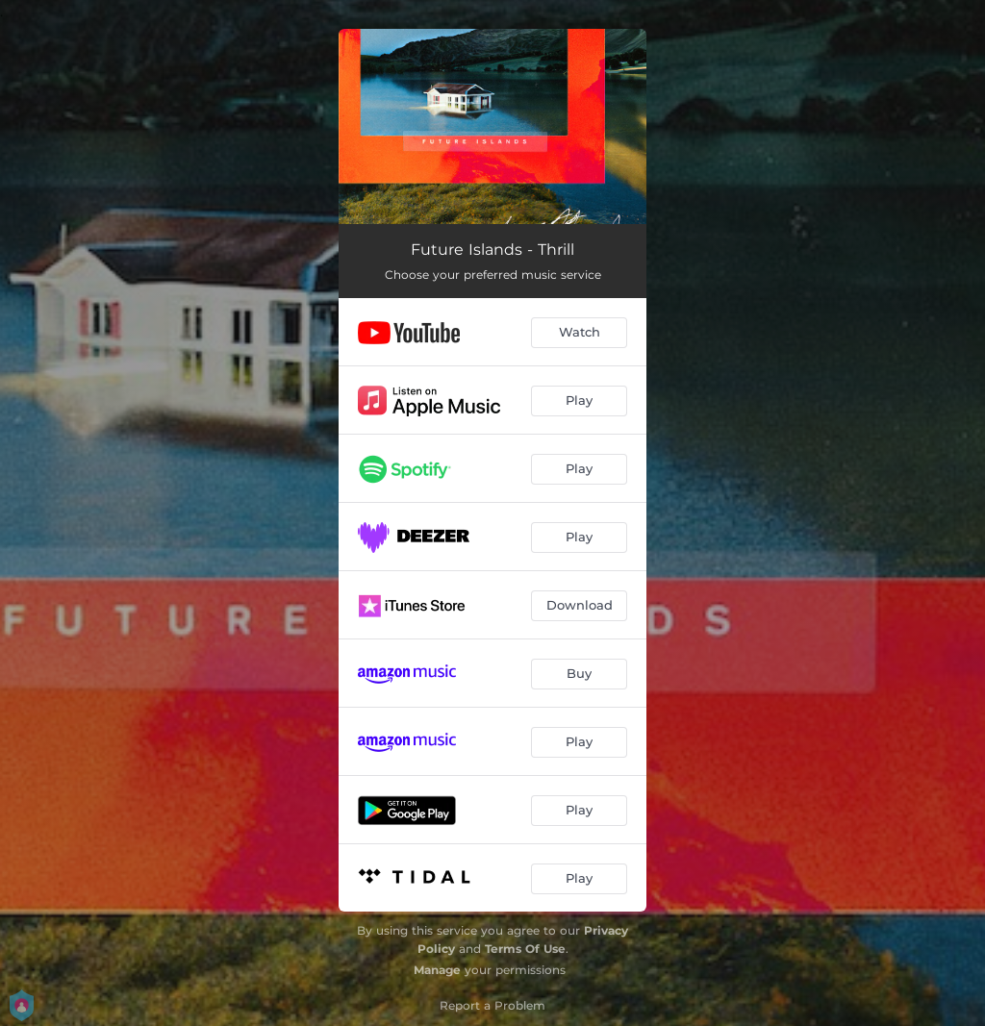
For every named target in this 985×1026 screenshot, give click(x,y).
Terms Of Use (525, 948)
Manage (437, 970)
